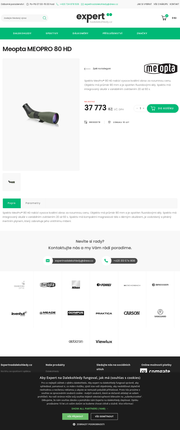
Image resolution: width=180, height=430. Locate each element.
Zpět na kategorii (102, 68)
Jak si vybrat (144, 4)
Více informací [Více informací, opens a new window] (126, 403)
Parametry (33, 203)
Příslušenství (113, 33)
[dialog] (90, 401)
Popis (12, 203)
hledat (44, 18)
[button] (90, 408)
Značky (142, 33)
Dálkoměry (80, 33)
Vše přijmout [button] (75, 416)
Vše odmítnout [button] (104, 416)
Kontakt (174, 4)
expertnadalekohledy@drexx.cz (101, 4)
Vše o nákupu (161, 4)
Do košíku (166, 108)
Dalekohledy (22, 33)
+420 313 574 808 (124, 260)
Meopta (156, 68)
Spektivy (52, 33)
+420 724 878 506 (69, 4)
